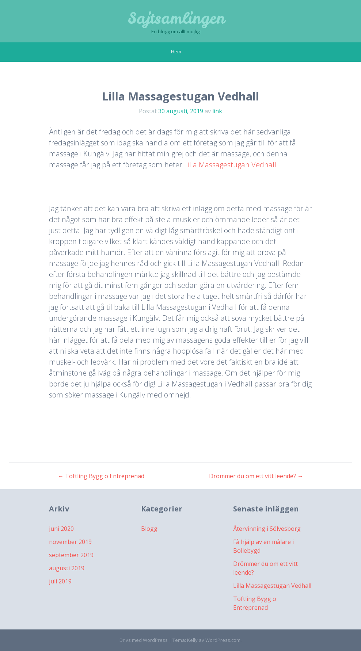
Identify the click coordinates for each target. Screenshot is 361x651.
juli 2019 (60, 581)
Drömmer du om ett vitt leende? (256, 476)
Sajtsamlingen (176, 18)
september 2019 (71, 555)
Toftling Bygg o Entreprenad (101, 476)
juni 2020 (61, 529)
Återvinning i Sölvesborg (267, 529)
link (217, 111)
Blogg (149, 529)
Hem (176, 51)
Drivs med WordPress (143, 640)
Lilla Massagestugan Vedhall (230, 165)
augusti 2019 (66, 568)
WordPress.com (222, 640)
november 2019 (70, 542)
